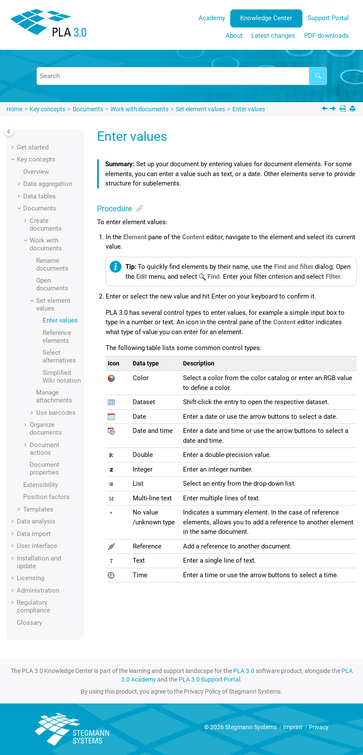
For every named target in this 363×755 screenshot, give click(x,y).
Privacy (319, 727)
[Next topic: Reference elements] (333, 109)
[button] (13, 147)
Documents (88, 109)
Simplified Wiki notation (62, 376)
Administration (38, 590)
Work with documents (139, 109)
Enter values (248, 109)
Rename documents (52, 264)
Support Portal (328, 18)
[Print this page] (353, 109)
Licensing (30, 578)
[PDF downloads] (343, 109)
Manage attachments (54, 396)
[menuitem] (211, 18)
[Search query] (182, 76)
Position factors (46, 497)
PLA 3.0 (243, 670)
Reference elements (57, 336)
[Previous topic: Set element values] (326, 109)
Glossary (29, 623)
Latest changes (273, 36)
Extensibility (40, 485)
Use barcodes (56, 413)
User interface (37, 546)
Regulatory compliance (33, 606)
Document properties (44, 468)
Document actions (44, 449)
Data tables (39, 196)
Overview (36, 172)
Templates (38, 509)
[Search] (318, 76)
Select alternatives (59, 356)
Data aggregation (47, 184)
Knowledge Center (266, 18)
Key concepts (47, 109)
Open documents (52, 284)
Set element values (200, 109)
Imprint (293, 727)
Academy (211, 18)
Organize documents (46, 428)
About (234, 36)
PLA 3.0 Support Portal (209, 679)
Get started (33, 147)
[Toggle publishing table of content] (8, 131)
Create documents (46, 224)
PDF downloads (326, 36)
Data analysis (36, 521)
